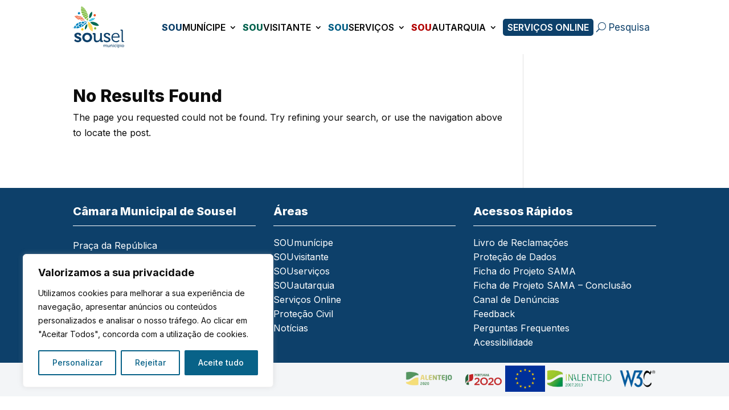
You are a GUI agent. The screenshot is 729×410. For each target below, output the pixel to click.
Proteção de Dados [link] (514, 258)
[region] (148, 320)
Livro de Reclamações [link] (520, 243)
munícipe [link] (194, 27)
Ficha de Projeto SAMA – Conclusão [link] (552, 286)
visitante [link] (277, 27)
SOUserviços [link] (301, 272)
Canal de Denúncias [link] (516, 300)
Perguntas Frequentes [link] (521, 329)
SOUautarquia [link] (303, 286)
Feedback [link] (494, 314)
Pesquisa (629, 27)
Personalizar (77, 362)
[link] (102, 27)
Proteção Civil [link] (303, 314)
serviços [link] (361, 27)
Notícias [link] (290, 329)
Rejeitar (150, 362)
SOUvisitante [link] (301, 258)
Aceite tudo (221, 362)
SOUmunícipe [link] (303, 243)
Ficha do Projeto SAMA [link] (524, 272)
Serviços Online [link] (548, 27)
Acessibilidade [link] (503, 343)
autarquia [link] (448, 27)
